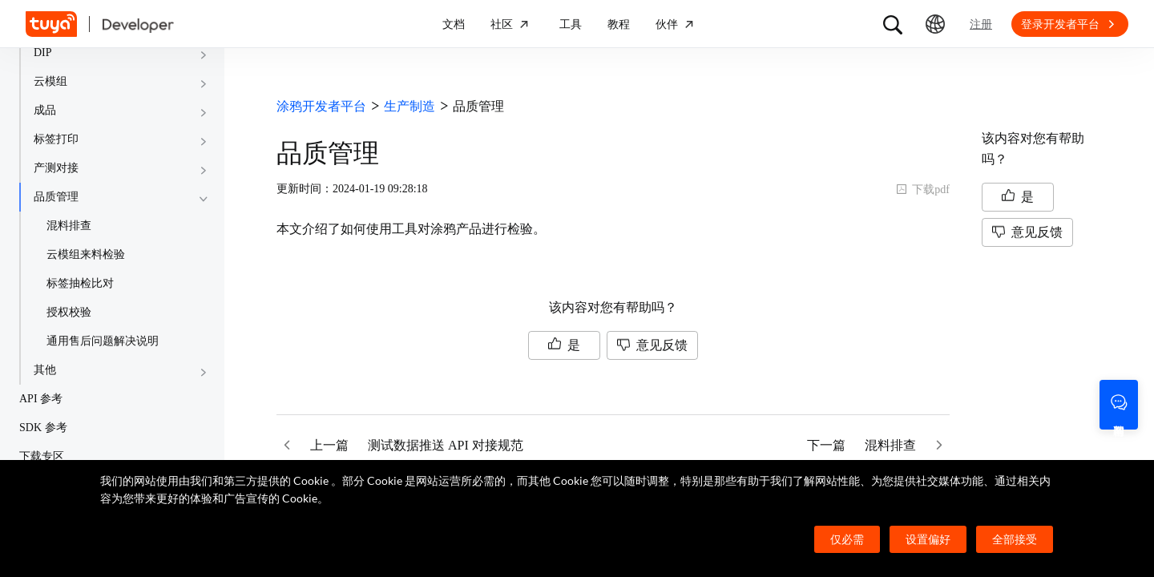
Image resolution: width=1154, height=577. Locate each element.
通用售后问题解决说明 (102, 341)
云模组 (50, 81)
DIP (43, 52)
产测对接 (56, 168)
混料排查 (68, 226)
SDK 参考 (43, 428)
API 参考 (41, 399)
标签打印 (56, 139)
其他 (45, 370)
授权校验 (68, 312)
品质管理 (56, 197)
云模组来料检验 (85, 254)
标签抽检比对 (80, 283)
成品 (45, 110)
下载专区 (41, 456)
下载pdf (923, 190)
